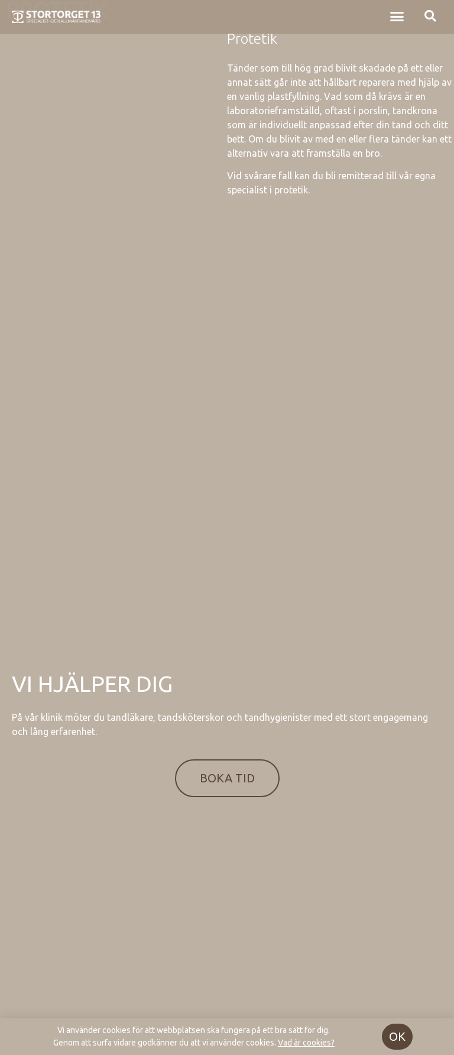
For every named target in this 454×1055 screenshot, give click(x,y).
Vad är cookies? (306, 1042)
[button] (396, 13)
